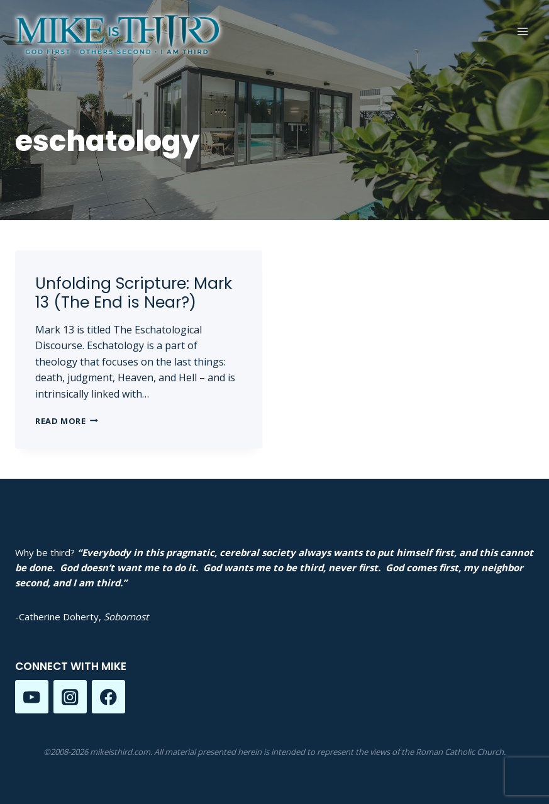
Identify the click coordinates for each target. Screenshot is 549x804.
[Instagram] (70, 696)
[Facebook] (108, 696)
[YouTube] (31, 696)
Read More (66, 421)
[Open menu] (522, 31)
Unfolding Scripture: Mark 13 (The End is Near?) (133, 292)
